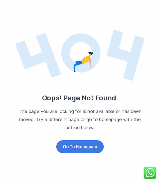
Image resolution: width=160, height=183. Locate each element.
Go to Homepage (80, 146)
